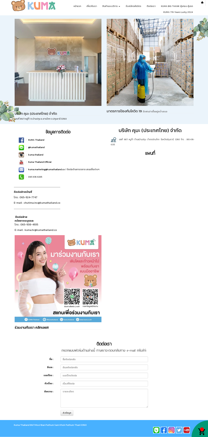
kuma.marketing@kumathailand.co (46, 169)
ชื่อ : (51, 359)
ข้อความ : (48, 391)
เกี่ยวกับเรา (91, 6)
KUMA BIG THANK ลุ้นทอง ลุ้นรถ (177, 6)
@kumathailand (36, 147)
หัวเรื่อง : (49, 383)
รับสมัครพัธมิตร (133, 6)
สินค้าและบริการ (111, 6)
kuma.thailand (35, 154)
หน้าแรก (77, 6)
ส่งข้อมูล (67, 413)
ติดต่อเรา (151, 6)
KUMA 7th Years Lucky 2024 (178, 12)
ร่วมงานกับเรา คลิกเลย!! (32, 327)
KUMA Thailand (36, 140)
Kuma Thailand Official (39, 162)
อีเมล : (50, 367)
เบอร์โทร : (48, 375)
